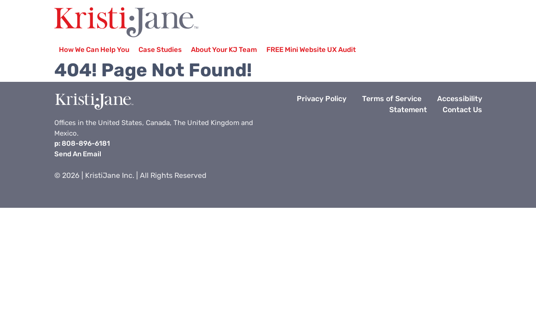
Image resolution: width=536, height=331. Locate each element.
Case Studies (160, 50)
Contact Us (462, 109)
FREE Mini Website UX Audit (311, 50)
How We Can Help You (94, 50)
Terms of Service (391, 98)
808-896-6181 (86, 143)
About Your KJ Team (224, 50)
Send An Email (77, 154)
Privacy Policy (321, 98)
